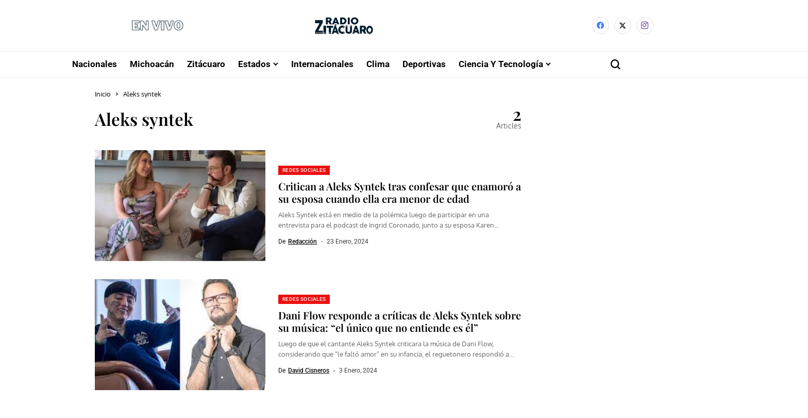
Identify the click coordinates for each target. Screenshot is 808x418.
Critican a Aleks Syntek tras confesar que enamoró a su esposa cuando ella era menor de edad (399, 194)
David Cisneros (308, 372)
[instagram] (644, 26)
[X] (622, 26)
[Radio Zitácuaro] (344, 26)
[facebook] (600, 26)
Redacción (302, 243)
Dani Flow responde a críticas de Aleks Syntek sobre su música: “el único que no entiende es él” (399, 323)
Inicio (103, 95)
